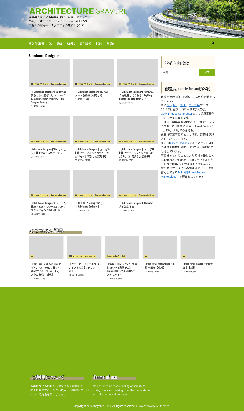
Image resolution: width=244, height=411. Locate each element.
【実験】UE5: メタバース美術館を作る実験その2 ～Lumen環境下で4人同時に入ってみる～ (122, 269)
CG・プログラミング (39, 83)
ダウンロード (90, 256)
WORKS (71, 43)
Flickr (183, 105)
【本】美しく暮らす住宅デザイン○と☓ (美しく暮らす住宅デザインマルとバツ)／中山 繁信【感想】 (46, 269)
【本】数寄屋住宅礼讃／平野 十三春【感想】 (160, 265)
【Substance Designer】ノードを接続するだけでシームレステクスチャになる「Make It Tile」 (48, 206)
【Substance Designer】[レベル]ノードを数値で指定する (92, 93)
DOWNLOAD (86, 43)
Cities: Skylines (179, 142)
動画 (123, 256)
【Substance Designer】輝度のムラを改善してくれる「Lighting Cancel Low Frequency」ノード (136, 95)
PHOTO (110, 43)
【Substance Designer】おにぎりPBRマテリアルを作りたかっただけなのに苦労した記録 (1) (136, 152)
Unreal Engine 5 (113, 256)
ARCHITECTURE (36, 43)
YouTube (194, 105)
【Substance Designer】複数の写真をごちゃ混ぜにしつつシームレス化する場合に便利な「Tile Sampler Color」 (48, 97)
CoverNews (144, 405)
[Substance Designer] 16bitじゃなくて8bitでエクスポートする (48, 150)
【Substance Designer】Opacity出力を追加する (136, 204)
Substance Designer (58, 83)
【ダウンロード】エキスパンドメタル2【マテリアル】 (84, 267)
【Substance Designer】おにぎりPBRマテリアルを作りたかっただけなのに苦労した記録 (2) (92, 152)
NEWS (59, 43)
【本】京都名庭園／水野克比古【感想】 (198, 265)
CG (50, 43)
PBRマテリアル (75, 256)
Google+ (172, 105)
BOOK (99, 43)
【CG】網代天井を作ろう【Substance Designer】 (89, 204)
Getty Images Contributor (176, 113)
